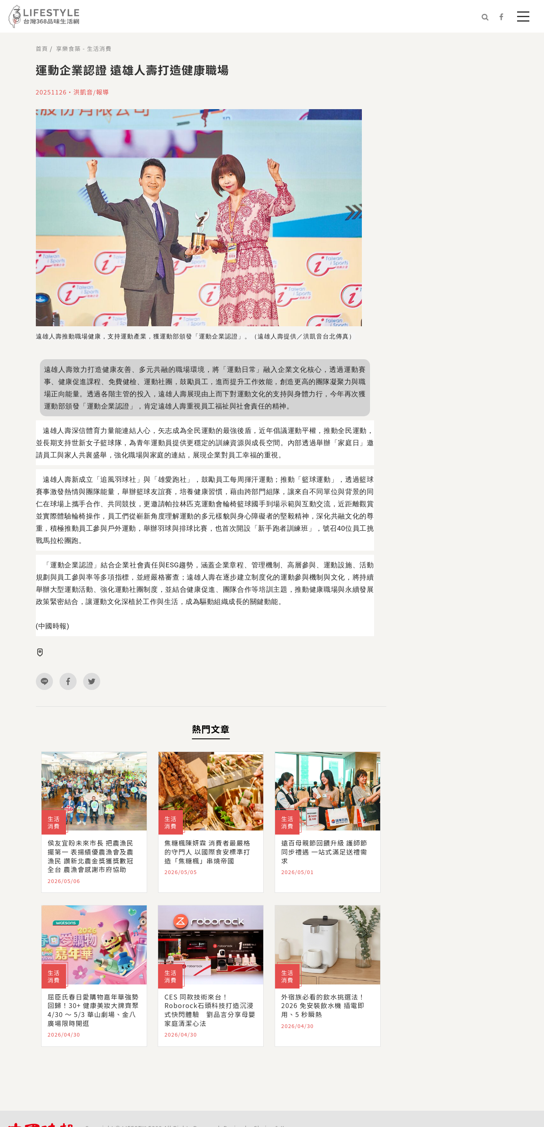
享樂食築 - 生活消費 (84, 48)
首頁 (42, 48)
